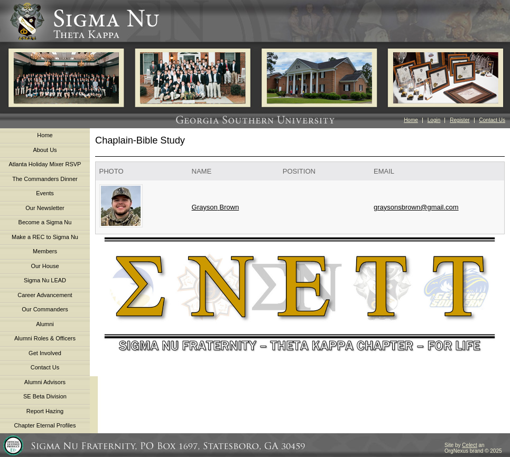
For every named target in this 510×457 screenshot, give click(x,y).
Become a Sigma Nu (45, 222)
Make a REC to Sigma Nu (45, 237)
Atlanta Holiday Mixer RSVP (45, 164)
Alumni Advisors (45, 382)
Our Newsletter (44, 208)
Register (459, 120)
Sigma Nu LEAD (45, 280)
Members (45, 251)
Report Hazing (44, 411)
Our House (45, 266)
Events (45, 193)
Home (411, 120)
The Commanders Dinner (45, 179)
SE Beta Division (45, 396)
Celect (469, 445)
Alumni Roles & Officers (45, 338)
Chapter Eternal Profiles (45, 425)
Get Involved (45, 353)
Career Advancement (44, 295)
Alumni (45, 324)
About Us (45, 150)
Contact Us (492, 120)
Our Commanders (45, 309)
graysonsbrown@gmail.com (416, 207)
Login (434, 120)
